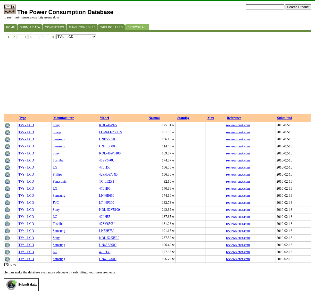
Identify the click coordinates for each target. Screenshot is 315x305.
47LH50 (104, 167)
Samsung (59, 139)
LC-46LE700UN (110, 132)
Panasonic (59, 181)
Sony (56, 125)
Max (210, 118)
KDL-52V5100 (109, 210)
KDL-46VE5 (108, 125)
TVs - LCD (26, 125)
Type (22, 118)
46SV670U (106, 160)
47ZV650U (107, 224)
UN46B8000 (107, 146)
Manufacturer (63, 118)
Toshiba (58, 160)
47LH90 (104, 188)
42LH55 (104, 217)
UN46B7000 (107, 259)
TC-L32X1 (106, 181)
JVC (56, 202)
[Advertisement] (157, 78)
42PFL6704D (108, 174)
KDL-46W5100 (110, 153)
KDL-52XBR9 (109, 238)
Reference (234, 118)
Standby (183, 118)
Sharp (57, 132)
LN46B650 (106, 195)
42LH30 (104, 252)
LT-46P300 (106, 202)
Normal (154, 118)
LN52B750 (106, 231)
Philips (57, 174)
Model (104, 118)
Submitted (284, 118)
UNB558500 (107, 139)
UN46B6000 (107, 245)
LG (55, 167)
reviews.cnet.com (238, 125)
